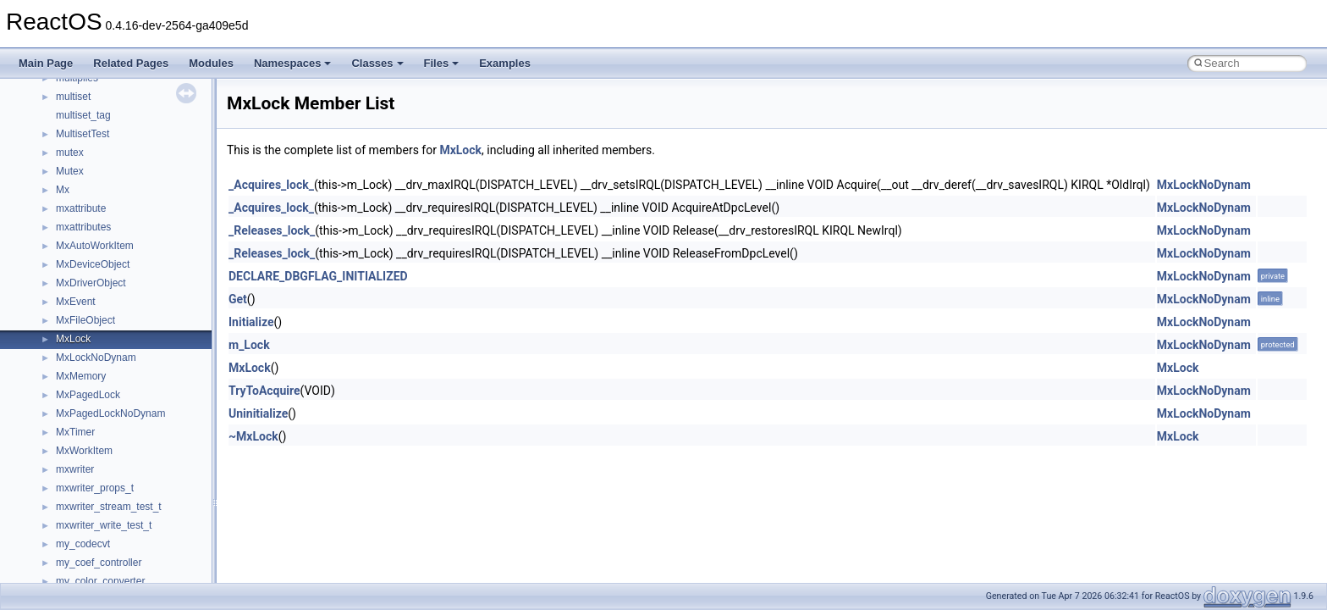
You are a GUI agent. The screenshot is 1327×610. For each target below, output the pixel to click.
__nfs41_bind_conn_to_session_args (140, 107)
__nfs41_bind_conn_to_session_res (137, 125)
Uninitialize (258, 413)
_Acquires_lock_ (271, 184)
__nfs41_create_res (101, 349)
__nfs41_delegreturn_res (112, 461)
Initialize (251, 322)
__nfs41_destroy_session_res (123, 535)
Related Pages (130, 63)
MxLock (460, 150)
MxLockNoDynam (1204, 184)
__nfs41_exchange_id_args (118, 554)
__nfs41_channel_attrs (107, 181)
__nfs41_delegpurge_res (112, 424)
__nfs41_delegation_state (114, 405)
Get (238, 299)
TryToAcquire (264, 390)
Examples (505, 63)
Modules (211, 63)
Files (442, 63)
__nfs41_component (102, 256)
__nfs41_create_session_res (120, 386)
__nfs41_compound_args (113, 293)
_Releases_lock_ (272, 230)
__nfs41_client (88, 200)
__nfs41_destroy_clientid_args (125, 479)
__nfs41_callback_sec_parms (123, 144)
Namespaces (293, 63)
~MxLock (253, 436)
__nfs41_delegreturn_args (115, 442)
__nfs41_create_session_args (123, 368)
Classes (377, 63)
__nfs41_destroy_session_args (126, 517)
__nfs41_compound (100, 274)
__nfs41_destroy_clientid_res (122, 498)
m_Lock (249, 345)
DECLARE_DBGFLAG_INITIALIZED (318, 276)
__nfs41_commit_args (106, 219)
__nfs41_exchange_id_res (115, 573)
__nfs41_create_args (103, 330)
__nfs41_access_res (102, 88)
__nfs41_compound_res (110, 312)
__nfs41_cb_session (102, 163)
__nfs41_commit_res (103, 237)
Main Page (46, 63)
